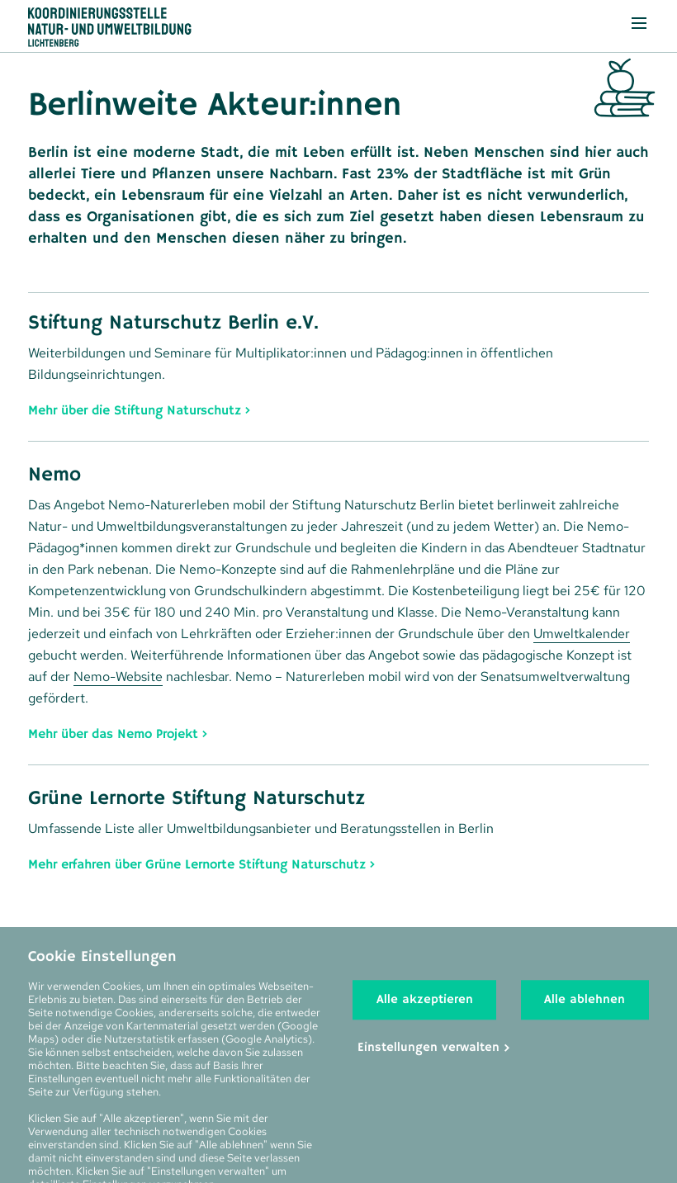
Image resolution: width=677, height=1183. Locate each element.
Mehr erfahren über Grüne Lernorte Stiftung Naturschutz (197, 864)
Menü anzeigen (629, 20)
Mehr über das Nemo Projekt (113, 733)
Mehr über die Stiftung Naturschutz (134, 410)
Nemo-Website (118, 676)
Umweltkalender (581, 633)
